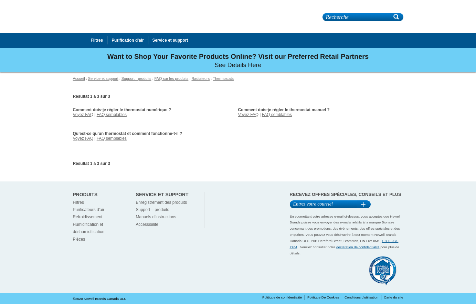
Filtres (78, 202)
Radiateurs (200, 78)
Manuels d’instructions (156, 216)
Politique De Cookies (323, 297)
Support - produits (136, 78)
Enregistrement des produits (161, 202)
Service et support (103, 78)
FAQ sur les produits (172, 78)
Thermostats (223, 78)
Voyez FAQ (83, 114)
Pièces (79, 239)
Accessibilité (147, 224)
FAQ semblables (112, 114)
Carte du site (393, 297)
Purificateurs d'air (89, 209)
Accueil (79, 78)
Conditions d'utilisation (361, 297)
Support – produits (152, 209)
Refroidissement (88, 216)
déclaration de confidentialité (358, 247)
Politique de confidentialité (282, 297)
